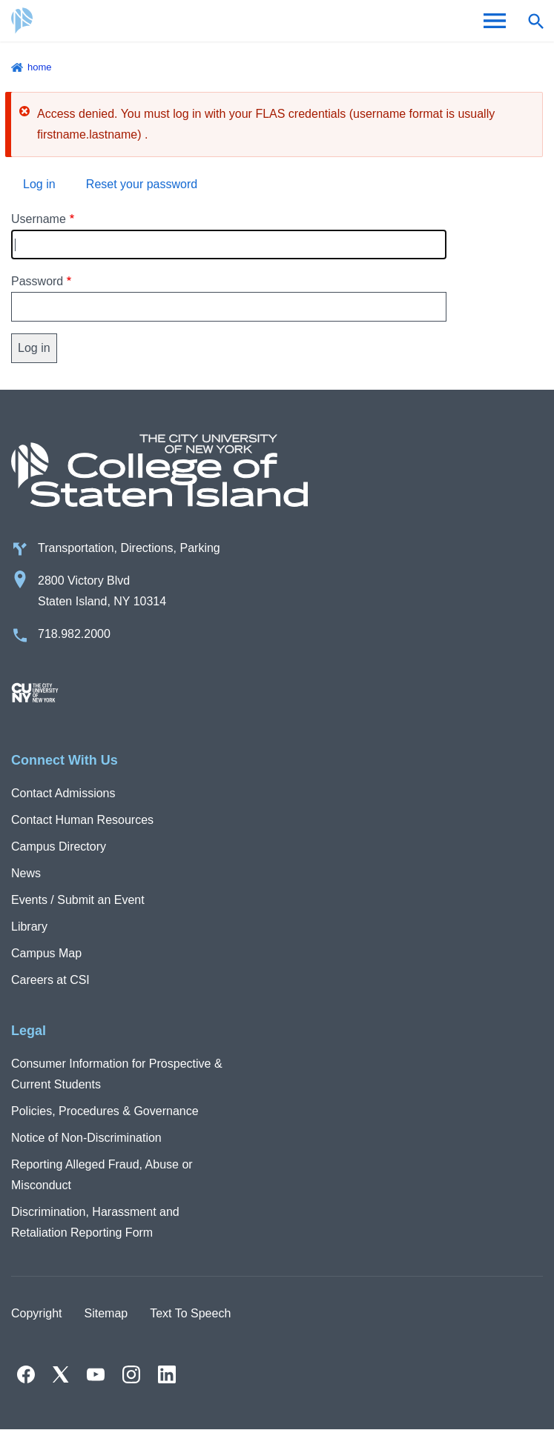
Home (39, 67)
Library (29, 926)
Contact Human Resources (82, 820)
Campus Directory (58, 846)
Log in (39, 184)
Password (37, 281)
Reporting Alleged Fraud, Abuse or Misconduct (102, 1174)
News (26, 873)
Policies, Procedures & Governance (105, 1111)
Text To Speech (190, 1313)
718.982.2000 (74, 634)
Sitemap (106, 1313)
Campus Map (46, 953)
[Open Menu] (494, 20)
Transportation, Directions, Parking (129, 548)
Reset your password (141, 184)
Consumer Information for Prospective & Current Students (116, 1074)
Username (38, 219)
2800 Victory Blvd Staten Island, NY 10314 (102, 591)
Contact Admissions (63, 793)
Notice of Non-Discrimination (86, 1137)
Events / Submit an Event (78, 900)
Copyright (36, 1313)
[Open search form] (535, 20)
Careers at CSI (50, 980)
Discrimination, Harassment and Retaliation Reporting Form (95, 1222)
